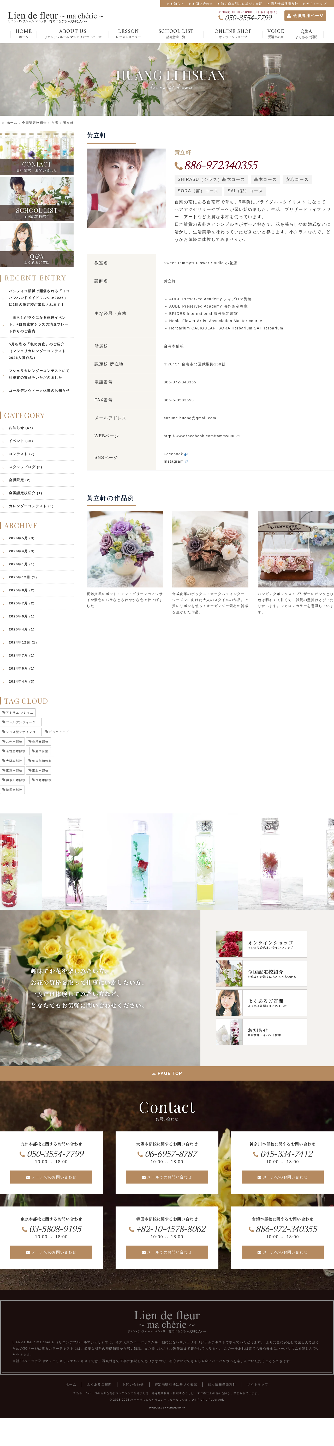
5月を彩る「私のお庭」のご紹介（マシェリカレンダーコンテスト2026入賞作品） (37, 351)
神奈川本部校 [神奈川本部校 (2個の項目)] (16, 780)
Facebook (173, 454)
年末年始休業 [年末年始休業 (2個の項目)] (42, 760)
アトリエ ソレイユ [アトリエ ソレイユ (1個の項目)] (19, 712)
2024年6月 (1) (22, 668)
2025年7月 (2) (22, 603)
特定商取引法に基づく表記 (241, 3)
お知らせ (177, 3)
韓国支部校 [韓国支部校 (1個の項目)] (14, 789)
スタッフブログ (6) (25, 467)
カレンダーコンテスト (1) (31, 506)
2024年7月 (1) (22, 655)
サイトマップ (316, 3)
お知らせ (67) (21, 428)
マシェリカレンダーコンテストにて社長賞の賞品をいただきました (39, 374)
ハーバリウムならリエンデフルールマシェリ (160, 1399)
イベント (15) (21, 441)
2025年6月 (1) (22, 616)
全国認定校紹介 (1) (25, 493)
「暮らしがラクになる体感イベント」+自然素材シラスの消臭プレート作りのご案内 (38, 324)
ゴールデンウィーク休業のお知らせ (39, 391)
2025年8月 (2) (22, 590)
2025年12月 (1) (23, 577)
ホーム (71, 1384)
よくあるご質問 (99, 1384)
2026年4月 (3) (22, 551)
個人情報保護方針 (284, 3)
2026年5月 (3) (22, 538)
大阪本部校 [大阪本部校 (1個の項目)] (14, 760)
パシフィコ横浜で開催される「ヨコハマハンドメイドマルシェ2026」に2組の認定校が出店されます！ (39, 298)
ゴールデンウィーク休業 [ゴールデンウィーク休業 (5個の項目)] (24, 722)
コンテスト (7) (22, 454)
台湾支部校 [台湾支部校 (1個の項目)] (40, 741)
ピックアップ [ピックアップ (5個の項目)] (59, 731)
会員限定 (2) (20, 480)
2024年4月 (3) (22, 681)
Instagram (174, 461)
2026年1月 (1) (22, 564)
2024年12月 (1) (23, 642)
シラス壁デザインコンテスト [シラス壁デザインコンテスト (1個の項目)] (24, 731)
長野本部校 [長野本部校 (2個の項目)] (43, 780)
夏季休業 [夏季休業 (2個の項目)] (42, 751)
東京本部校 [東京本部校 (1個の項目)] (14, 770)
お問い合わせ (202, 3)
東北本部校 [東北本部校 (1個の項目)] (40, 770)
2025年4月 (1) (22, 629)
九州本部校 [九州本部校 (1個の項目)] (14, 741)
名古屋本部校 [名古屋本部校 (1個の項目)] (16, 751)
